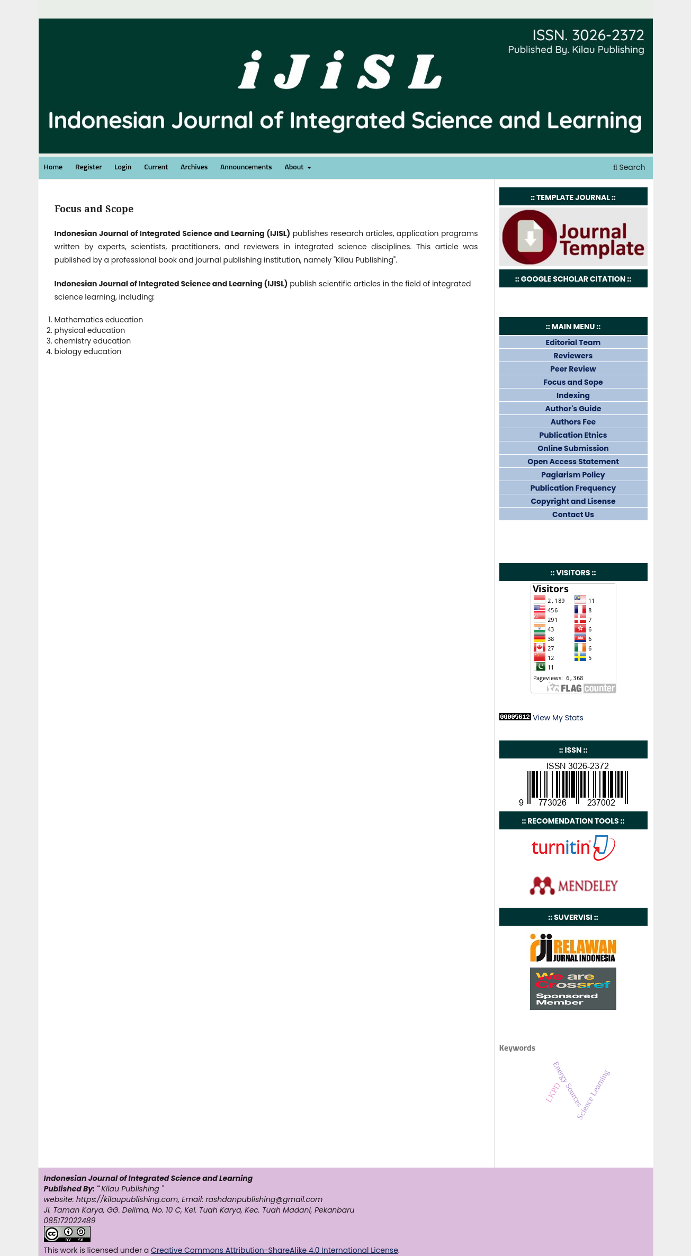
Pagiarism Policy (573, 474)
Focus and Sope (573, 382)
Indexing (573, 395)
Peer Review (573, 369)
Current (156, 167)
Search (629, 167)
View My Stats (558, 717)
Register (88, 167)
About (294, 167)
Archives (194, 167)
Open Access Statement (573, 461)
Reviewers (573, 355)
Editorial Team (573, 342)
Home (53, 167)
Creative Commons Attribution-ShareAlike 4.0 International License (274, 1250)
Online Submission (572, 448)
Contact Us (573, 514)
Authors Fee (573, 422)
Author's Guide (573, 408)
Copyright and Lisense (573, 501)
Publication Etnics (573, 435)
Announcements (246, 167)
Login (122, 167)
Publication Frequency (573, 488)
